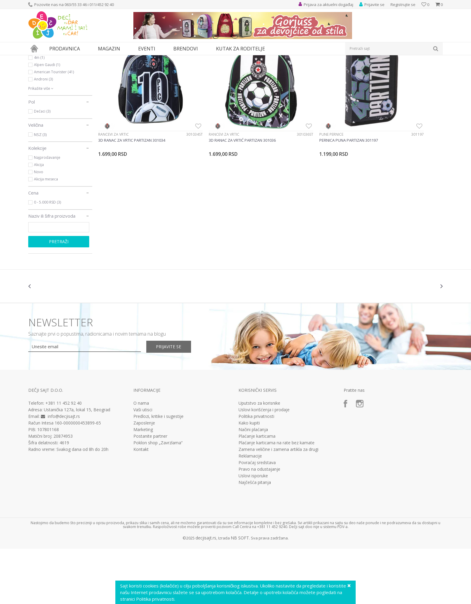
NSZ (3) (40, 189)
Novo (38, 227)
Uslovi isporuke (253, 531)
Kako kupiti (249, 478)
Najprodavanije (47, 212)
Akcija (39, 219)
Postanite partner (150, 491)
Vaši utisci (142, 465)
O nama (141, 458)
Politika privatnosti (256, 471)
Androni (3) (43, 134)
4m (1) (39, 112)
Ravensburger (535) (50, 105)
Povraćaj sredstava (257, 517)
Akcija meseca (46, 234)
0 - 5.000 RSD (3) (47, 257)
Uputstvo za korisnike (259, 458)
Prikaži (378, 68)
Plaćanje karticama (257, 491)
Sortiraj (332, 68)
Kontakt (141, 504)
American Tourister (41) (54, 127)
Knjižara (39, 83)
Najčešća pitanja (255, 537)
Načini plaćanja (253, 484)
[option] (62, 341)
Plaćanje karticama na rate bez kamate (277, 498)
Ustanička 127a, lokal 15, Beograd (77, 465)
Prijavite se (175, 402)
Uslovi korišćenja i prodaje (264, 465)
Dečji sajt (36, 59)
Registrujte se (402, 4)
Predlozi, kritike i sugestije (158, 471)
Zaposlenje (144, 478)
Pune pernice (286, 166)
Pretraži (58, 297)
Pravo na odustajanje (259, 524)
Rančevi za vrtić (113, 166)
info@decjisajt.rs (64, 471)
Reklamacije (250, 511)
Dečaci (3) (42, 166)
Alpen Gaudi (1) (47, 119)
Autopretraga (305, 68)
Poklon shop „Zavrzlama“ (158, 498)
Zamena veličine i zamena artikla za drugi (278, 504)
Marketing (143, 484)
